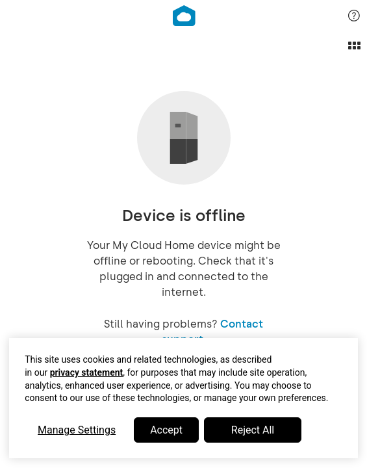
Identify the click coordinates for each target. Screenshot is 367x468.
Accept (166, 430)
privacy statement (86, 372)
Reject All (252, 430)
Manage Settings (77, 430)
